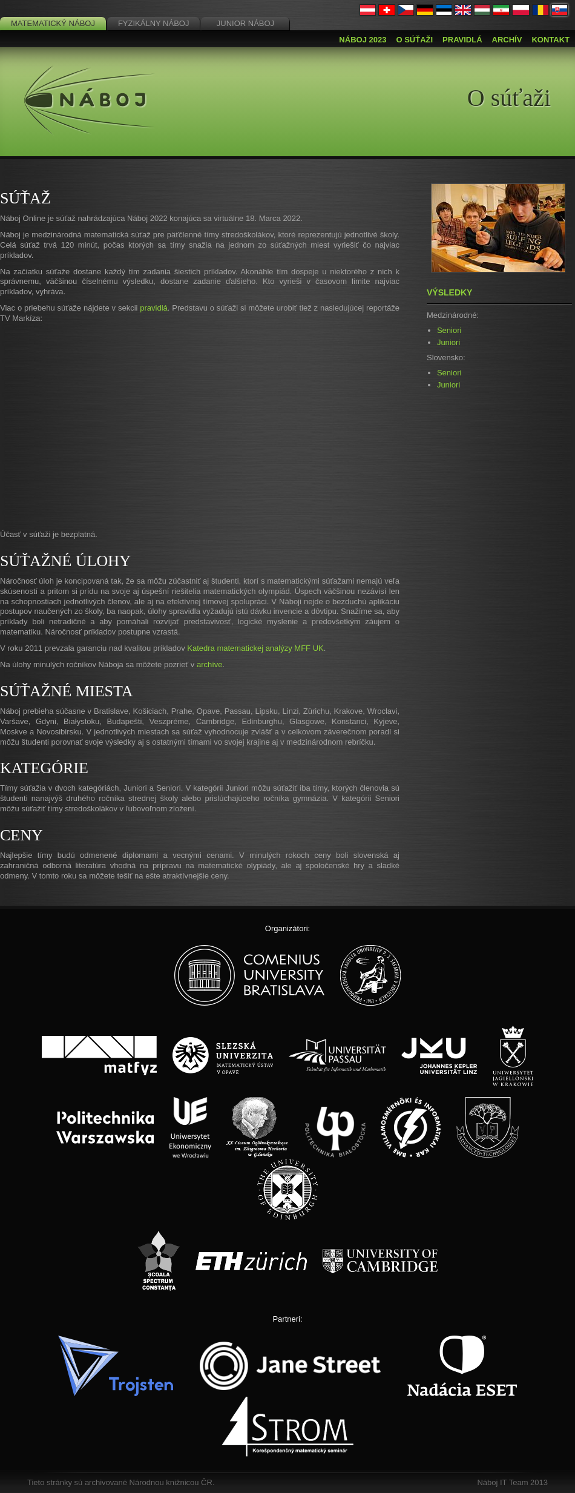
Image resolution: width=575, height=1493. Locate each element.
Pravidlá (462, 39)
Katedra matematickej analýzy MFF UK (255, 648)
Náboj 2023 (362, 39)
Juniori (448, 342)
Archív (507, 39)
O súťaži (414, 39)
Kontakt (550, 39)
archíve (210, 664)
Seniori (449, 330)
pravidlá (154, 307)
